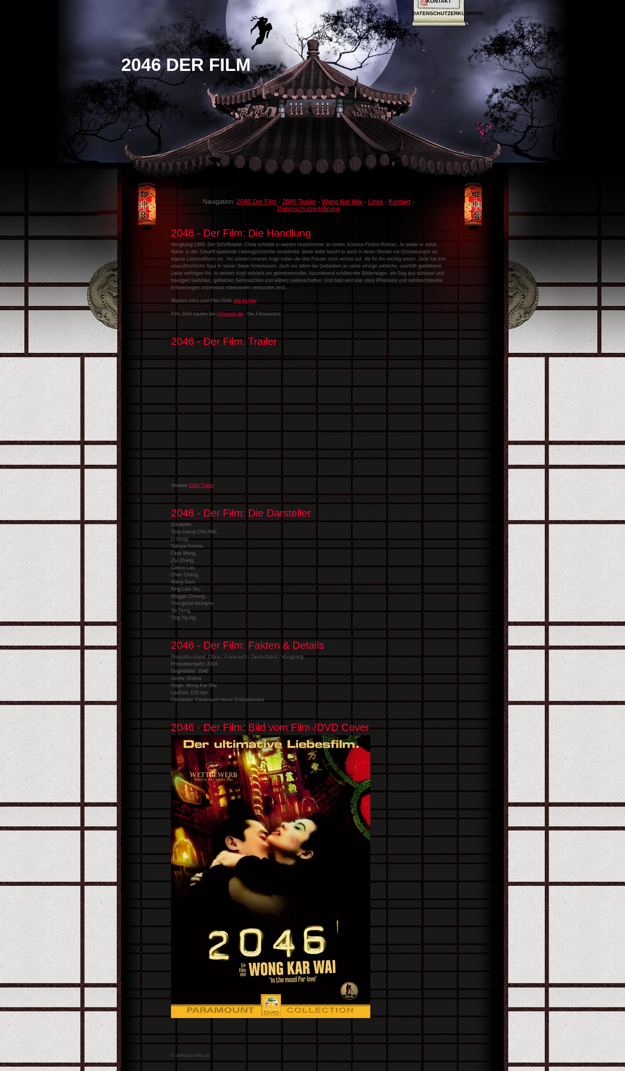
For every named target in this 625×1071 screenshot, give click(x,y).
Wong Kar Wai (342, 201)
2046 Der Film (256, 201)
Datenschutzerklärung (448, 13)
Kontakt (399, 201)
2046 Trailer (299, 201)
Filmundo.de (230, 314)
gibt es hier (244, 300)
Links (375, 201)
